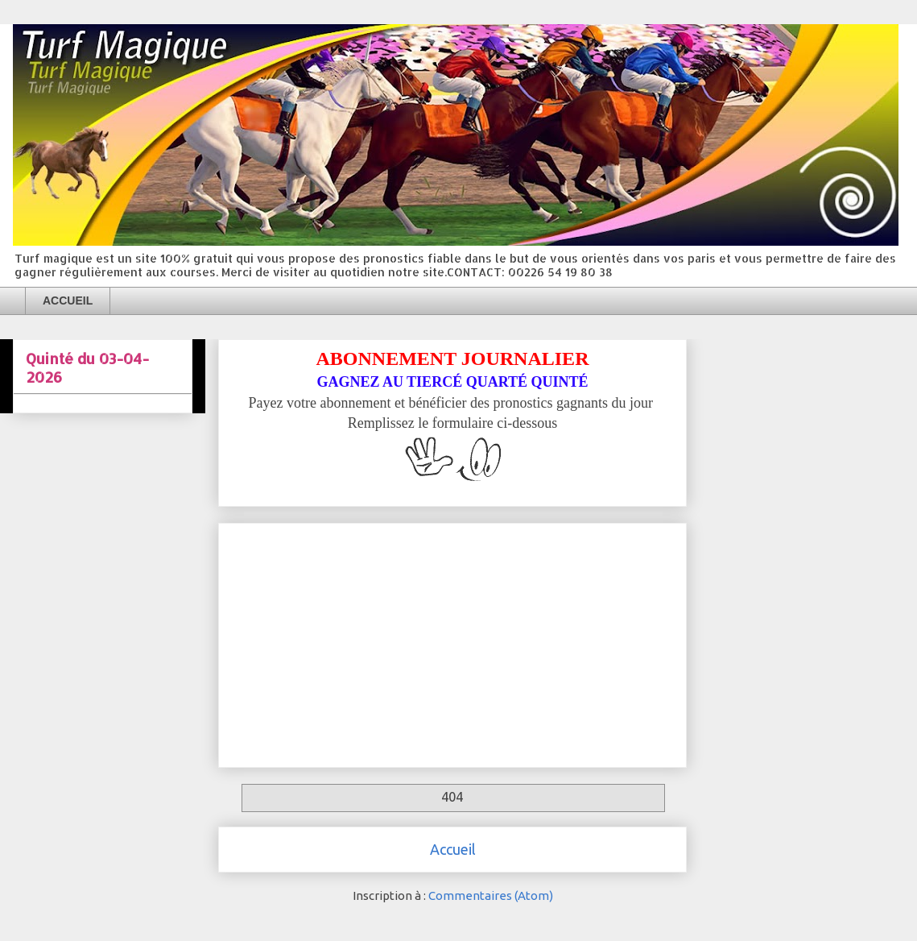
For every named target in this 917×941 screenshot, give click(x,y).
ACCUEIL (68, 300)
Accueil (453, 849)
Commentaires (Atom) (490, 895)
